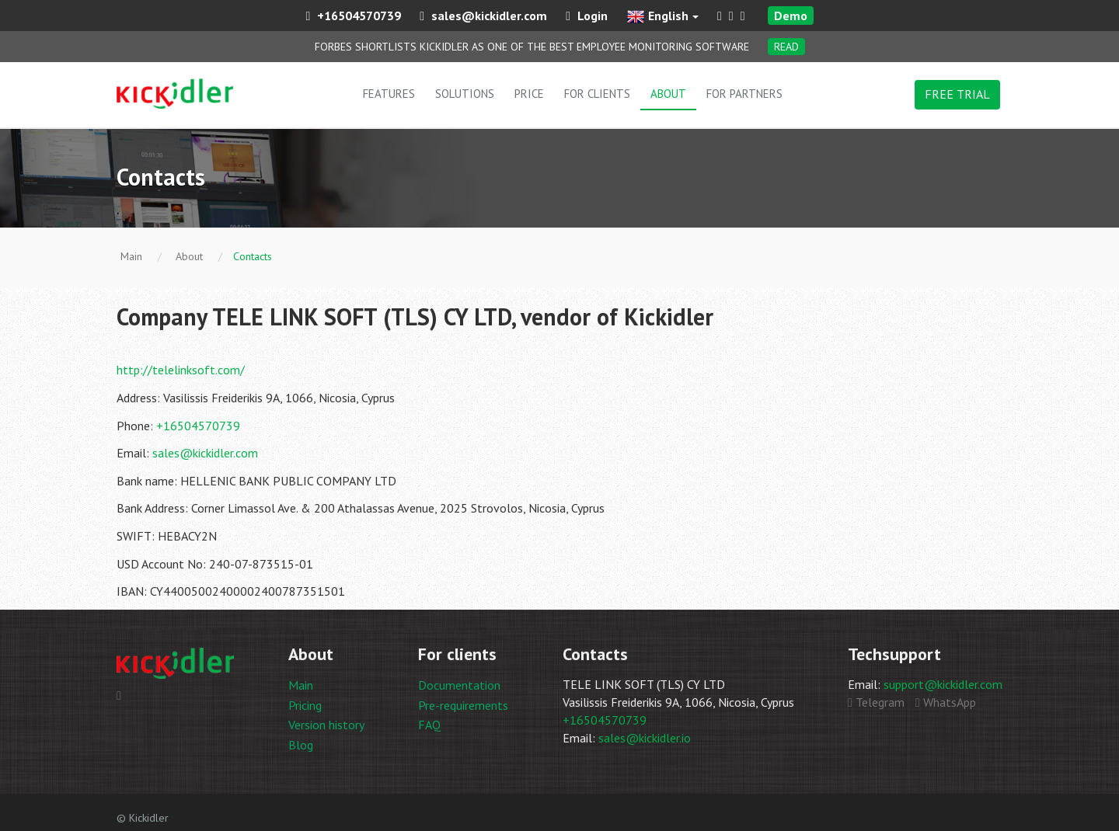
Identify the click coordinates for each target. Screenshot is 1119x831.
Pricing (305, 705)
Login (587, 15)
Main (300, 685)
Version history (326, 724)
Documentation (459, 685)
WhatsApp (945, 702)
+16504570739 (353, 15)
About (668, 93)
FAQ (429, 724)
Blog (300, 745)
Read (786, 47)
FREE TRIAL (957, 94)
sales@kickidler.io (644, 738)
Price (529, 93)
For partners (744, 93)
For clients (597, 93)
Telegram (876, 702)
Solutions (464, 93)
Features (389, 93)
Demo (790, 15)
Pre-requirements (463, 705)
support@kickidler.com (943, 684)
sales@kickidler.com (483, 15)
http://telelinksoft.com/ (181, 369)
